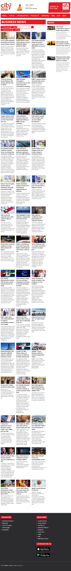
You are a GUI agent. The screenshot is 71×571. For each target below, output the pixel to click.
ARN (39, 536)
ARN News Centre (43, 538)
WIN (53, 16)
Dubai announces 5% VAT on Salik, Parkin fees (39, 314)
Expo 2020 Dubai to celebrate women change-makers (23, 453)
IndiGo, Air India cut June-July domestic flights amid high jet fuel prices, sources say (23, 244)
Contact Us (41, 525)
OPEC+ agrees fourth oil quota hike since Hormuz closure (39, 77)
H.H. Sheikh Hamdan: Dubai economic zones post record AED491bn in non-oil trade (39, 40)
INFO (64, 16)
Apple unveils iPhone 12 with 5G (39, 485)
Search (32, 27)
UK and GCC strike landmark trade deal (8, 382)
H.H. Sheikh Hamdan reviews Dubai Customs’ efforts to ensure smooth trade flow (23, 385)
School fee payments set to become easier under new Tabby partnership (8, 423)
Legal (39, 534)
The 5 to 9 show (7, 525)
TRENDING (45, 16)
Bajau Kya (5, 523)
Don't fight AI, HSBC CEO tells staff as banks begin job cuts (23, 421)
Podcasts (35, 16)
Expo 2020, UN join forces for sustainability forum (39, 453)
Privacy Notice (42, 523)
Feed (14, 27)
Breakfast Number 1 (8, 521)
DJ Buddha (5, 530)
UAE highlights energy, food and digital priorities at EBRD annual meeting (23, 116)
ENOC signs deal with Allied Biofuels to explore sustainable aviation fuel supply (8, 316)
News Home (6, 27)
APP (58, 16)
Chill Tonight (6, 527)
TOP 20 (11, 16)
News (51, 23)
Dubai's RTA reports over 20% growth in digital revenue (39, 181)
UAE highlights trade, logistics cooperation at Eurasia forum (23, 212)
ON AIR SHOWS (22, 16)
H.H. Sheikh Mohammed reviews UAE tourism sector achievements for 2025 (8, 278)
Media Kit (40, 530)
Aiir (11, 565)
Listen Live (41, 532)
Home (4, 16)
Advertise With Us (43, 527)
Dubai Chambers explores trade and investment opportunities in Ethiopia (23, 183)
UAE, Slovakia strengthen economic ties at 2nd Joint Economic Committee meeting (23, 79)
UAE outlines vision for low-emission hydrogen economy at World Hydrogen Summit (23, 278)
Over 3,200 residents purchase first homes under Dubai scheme (8, 38)
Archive (17, 29)
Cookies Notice (42, 521)
